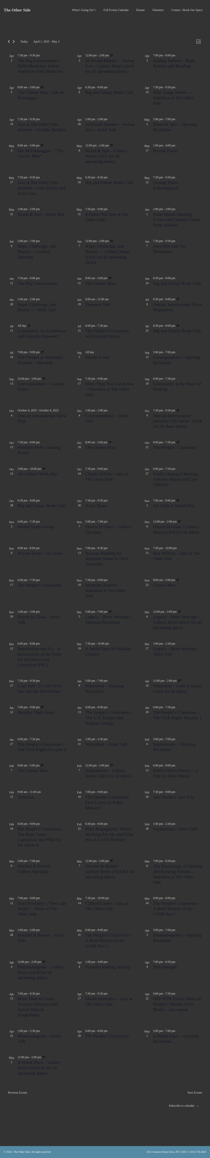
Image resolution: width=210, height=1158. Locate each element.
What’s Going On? (84, 10)
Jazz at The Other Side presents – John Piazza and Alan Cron (41, 188)
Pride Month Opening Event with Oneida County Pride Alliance (177, 220)
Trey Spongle (165, 967)
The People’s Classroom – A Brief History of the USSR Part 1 (176, 909)
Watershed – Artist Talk (106, 744)
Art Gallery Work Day (37, 473)
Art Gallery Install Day (174, 505)
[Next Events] (14, 41)
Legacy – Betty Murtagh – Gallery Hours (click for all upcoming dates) (177, 622)
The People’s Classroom (39, 585)
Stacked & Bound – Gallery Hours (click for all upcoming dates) (109, 871)
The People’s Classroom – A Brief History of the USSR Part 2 (108, 940)
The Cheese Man (100, 283)
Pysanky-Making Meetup (108, 967)
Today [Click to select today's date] (24, 41)
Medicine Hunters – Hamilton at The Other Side (105, 590)
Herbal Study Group (36, 526)
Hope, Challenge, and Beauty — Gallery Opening (37, 251)
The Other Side (17, 10)
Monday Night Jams (36, 712)
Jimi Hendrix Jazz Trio (173, 797)
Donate (140, 10)
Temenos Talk (97, 304)
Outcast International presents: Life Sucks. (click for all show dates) (177, 421)
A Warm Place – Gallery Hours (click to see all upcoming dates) (39, 1068)
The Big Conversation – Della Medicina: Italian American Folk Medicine (40, 66)
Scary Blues (96, 505)
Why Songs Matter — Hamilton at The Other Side (173, 98)
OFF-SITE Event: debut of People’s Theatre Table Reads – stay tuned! (177, 1004)
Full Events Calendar (116, 10)
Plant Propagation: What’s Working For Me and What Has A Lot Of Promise (109, 834)
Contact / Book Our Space (187, 10)
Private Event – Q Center (40, 553)
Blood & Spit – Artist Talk (41, 214)
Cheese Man (164, 585)
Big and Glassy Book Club (109, 92)
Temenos (26, 797)
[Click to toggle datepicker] (46, 41)
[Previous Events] (9, 41)
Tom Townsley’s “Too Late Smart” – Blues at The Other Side (42, 909)
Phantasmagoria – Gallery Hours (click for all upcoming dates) (41, 972)
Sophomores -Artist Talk (175, 828)
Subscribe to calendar (182, 1105)
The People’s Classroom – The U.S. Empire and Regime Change (108, 718)
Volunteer (158, 10)
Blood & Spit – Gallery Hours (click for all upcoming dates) (106, 156)
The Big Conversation (37, 283)
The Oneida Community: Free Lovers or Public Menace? (107, 802)
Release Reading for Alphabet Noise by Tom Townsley (106, 558)
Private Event (165, 150)
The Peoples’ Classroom (175, 447)
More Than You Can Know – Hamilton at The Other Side (109, 389)
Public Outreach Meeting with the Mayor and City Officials (175, 479)
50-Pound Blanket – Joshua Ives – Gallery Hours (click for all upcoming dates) (109, 66)
